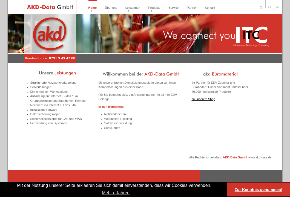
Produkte (154, 7)
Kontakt (210, 7)
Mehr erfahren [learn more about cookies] (116, 192)
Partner (192, 7)
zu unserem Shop (203, 99)
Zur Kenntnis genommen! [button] (258, 189)
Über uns (111, 7)
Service (174, 7)
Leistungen (132, 7)
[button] (213, 186)
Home (92, 7)
